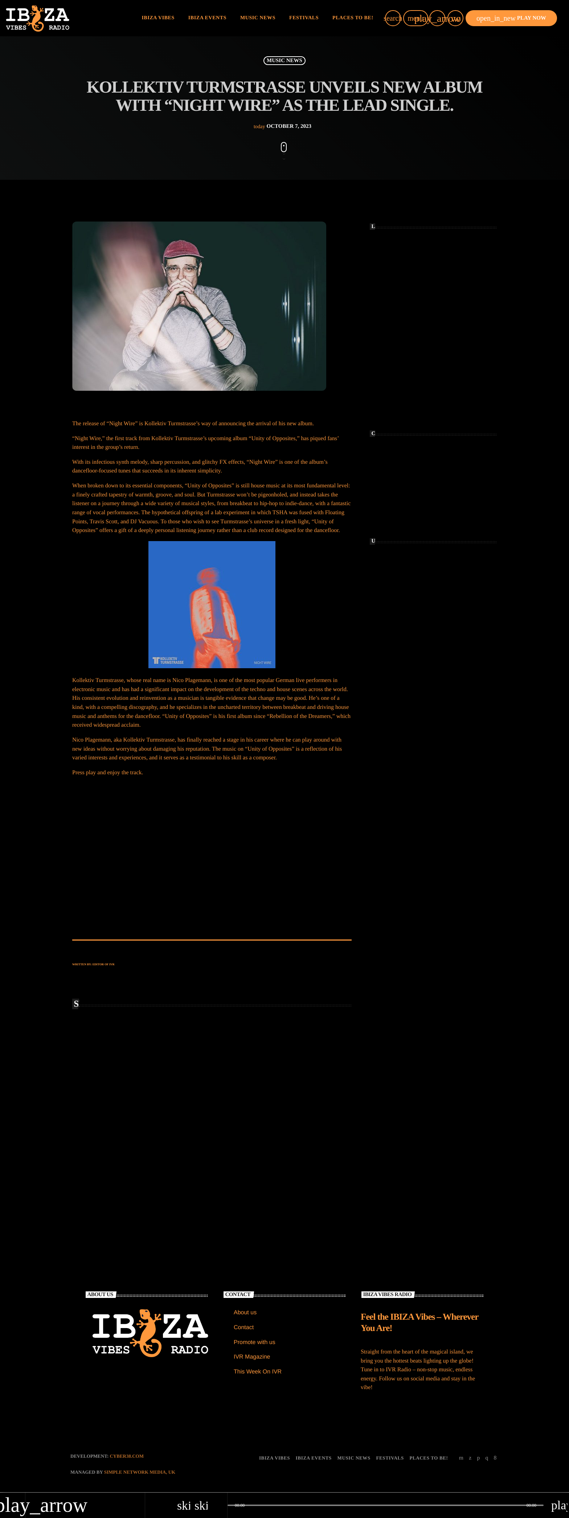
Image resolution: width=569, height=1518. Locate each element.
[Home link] (37, 18)
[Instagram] (486, 1458)
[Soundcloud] (478, 1458)
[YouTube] (461, 1458)
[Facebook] (495, 1458)
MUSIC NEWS (284, 61)
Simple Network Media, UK (139, 1472)
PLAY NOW (511, 18)
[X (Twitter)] (470, 1458)
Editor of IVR (104, 964)
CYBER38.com (127, 1456)
